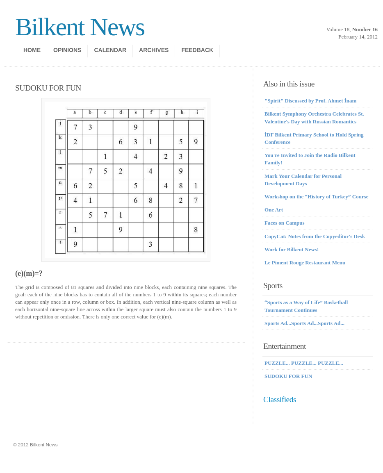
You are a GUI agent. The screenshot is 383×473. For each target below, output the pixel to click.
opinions (67, 50)
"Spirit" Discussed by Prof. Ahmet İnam (310, 101)
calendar (110, 50)
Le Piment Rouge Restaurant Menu (304, 262)
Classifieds (279, 399)
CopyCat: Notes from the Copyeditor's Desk (314, 236)
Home (32, 50)
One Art (273, 210)
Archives (154, 50)
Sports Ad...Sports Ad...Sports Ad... (304, 323)
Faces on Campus (284, 223)
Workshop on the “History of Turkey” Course (316, 196)
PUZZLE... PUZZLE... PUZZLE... (303, 363)
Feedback (197, 50)
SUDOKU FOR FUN (288, 376)
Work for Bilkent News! (291, 249)
